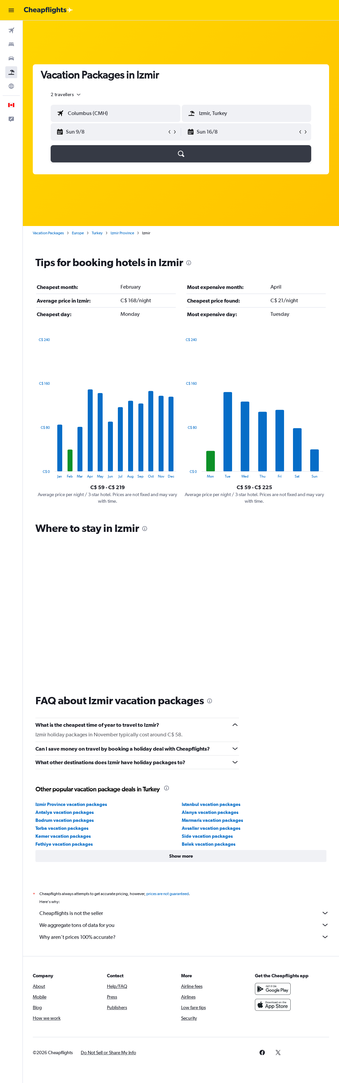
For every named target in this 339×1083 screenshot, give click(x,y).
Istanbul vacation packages (211, 804)
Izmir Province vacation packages (71, 804)
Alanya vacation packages (210, 812)
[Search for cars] (11, 58)
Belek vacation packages (208, 844)
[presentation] (189, 263)
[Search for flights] (11, 30)
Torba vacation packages (61, 828)
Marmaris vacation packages (212, 820)
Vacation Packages (48, 233)
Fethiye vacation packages (64, 844)
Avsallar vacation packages (211, 828)
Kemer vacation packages (63, 836)
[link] (262, 1052)
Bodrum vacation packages (64, 820)
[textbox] (115, 113)
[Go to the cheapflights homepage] (48, 10)
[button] (11, 10)
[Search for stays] (11, 44)
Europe (78, 233)
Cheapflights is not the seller (184, 913)
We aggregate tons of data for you (184, 925)
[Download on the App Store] (273, 1005)
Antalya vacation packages (64, 812)
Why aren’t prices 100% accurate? (184, 937)
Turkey (97, 233)
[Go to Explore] (11, 86)
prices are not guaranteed (167, 893)
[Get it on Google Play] (273, 989)
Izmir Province (122, 233)
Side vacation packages (207, 836)
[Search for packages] (11, 72)
